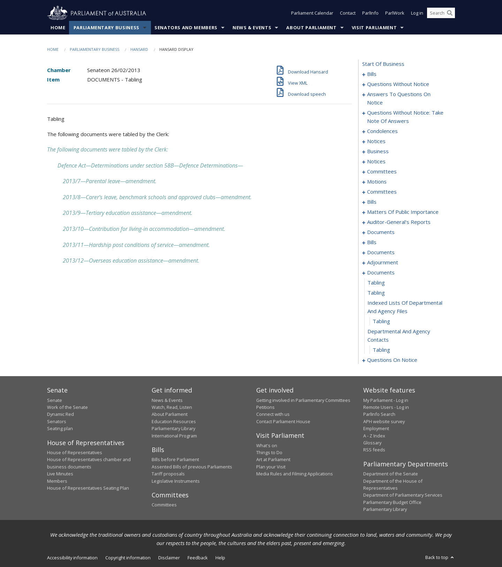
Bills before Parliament (175, 460)
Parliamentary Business (106, 27)
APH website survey (384, 421)
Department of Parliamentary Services (402, 495)
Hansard (139, 49)
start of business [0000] (383, 64)
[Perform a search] (449, 13)
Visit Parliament (374, 27)
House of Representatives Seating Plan (88, 488)
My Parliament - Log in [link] (385, 400)
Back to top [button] (440, 557)
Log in (417, 13)
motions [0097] (377, 181)
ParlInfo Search (379, 414)
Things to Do (269, 452)
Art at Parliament (273, 460)
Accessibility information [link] (72, 557)
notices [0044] (376, 141)
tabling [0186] (381, 350)
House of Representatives (74, 452)
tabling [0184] (381, 321)
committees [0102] (382, 191)
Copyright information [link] (128, 557)
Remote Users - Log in (386, 407)
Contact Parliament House (283, 421)
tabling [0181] (376, 282)
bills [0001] (371, 74)
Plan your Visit (271, 467)
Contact (348, 13)
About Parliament (311, 27)
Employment (376, 429)
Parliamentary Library (173, 429)
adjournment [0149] (382, 262)
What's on (266, 445)
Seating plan (60, 429)
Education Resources (174, 421)
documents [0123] (381, 232)
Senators (56, 421)
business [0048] (378, 151)
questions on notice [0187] (392, 360)
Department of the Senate (390, 474)
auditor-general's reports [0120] (399, 222)
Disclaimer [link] (169, 557)
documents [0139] (381, 252)
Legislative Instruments (176, 481)
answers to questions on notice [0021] (399, 98)
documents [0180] (381, 272)
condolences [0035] (382, 131)
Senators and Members (186, 27)
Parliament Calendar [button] (312, 13)
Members (57, 481)
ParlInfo (370, 13)
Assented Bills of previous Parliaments (192, 467)
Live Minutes (60, 474)
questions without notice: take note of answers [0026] (405, 117)
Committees (164, 505)
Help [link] (220, 557)
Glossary (372, 443)
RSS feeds (374, 450)
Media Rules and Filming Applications (294, 474)
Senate (54, 400)
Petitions (265, 407)
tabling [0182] (376, 292)
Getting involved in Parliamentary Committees (303, 400)
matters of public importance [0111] (403, 212)
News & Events (252, 27)
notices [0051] (376, 161)
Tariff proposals (168, 474)
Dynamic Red (60, 414)
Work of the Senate (67, 407)
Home (58, 27)
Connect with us (273, 414)
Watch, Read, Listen (172, 407)
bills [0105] (371, 202)
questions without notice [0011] (398, 84)
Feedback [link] (198, 557)
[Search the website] (441, 13)
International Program (174, 436)
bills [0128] (371, 242)
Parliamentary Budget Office (392, 502)
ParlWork (394, 13)
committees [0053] (382, 171)
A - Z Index (374, 436)
